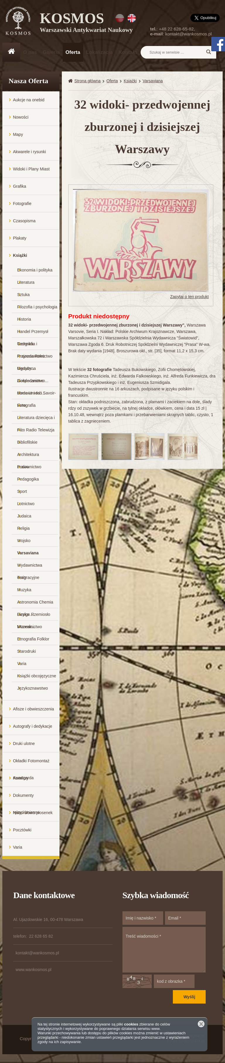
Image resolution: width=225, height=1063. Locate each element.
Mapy (18, 134)
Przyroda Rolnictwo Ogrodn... (35, 358)
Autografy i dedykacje (32, 726)
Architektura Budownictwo (29, 456)
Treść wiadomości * (164, 950)
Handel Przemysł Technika (32, 333)
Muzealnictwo (29, 626)
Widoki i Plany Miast (31, 169)
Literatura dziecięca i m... (36, 419)
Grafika (19, 186)
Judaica (24, 516)
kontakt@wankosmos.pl (188, 33)
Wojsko (24, 540)
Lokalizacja (99, 52)
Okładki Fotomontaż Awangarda (31, 763)
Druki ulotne (24, 743)
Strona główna (87, 80)
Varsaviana (28, 553)
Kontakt (127, 52)
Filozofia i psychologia (37, 307)
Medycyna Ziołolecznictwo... (33, 370)
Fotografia (26, 405)
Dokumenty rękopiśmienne (26, 798)
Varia (22, 663)
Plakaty (19, 238)
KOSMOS (86, 23)
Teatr (21, 577)
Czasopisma (24, 220)
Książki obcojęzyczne (36, 676)
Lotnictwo (26, 503)
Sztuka (23, 294)
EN (131, 18)
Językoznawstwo (32, 688)
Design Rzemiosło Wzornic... (33, 616)
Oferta (73, 52)
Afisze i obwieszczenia (33, 709)
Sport (22, 491)
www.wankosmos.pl (33, 969)
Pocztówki (22, 830)
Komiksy (20, 778)
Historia (24, 319)
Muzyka (24, 589)
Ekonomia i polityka (35, 270)
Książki (20, 255)
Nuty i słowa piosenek (32, 812)
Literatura (26, 282)
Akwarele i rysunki (29, 151)
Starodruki (26, 651)
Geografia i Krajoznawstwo (31, 345)
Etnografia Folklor (33, 639)
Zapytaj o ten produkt (189, 296)
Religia (23, 528)
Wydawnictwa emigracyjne (29, 567)
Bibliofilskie (27, 442)
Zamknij (201, 1024)
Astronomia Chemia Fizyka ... (35, 604)
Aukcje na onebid (28, 100)
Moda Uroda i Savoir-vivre (36, 395)
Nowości (20, 117)
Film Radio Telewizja (35, 430)
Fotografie (22, 203)
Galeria (51, 52)
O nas (30, 52)
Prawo (23, 466)
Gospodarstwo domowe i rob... (31, 382)
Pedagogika (28, 479)
